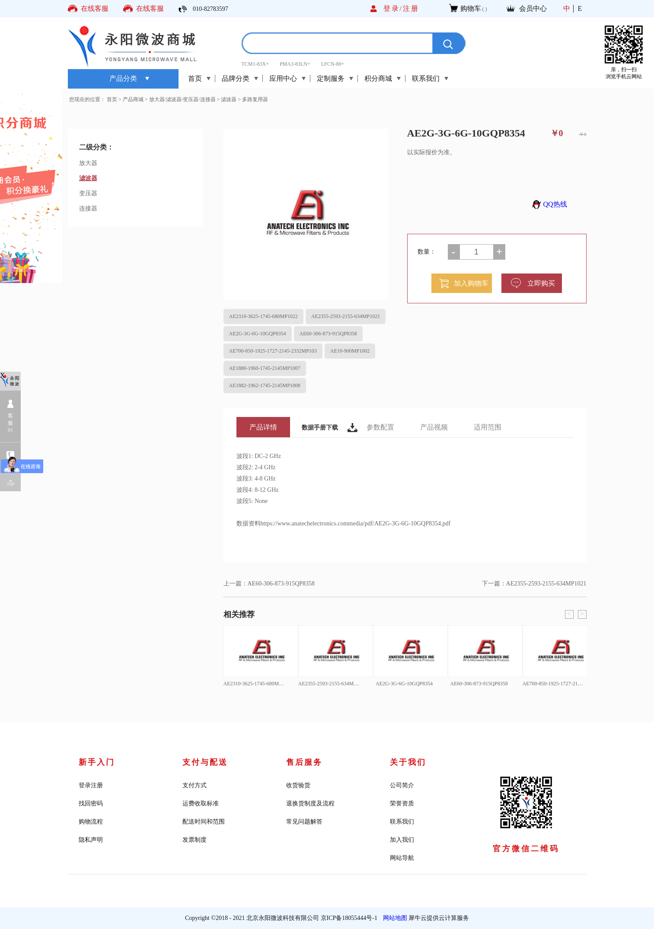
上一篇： (269, 583)
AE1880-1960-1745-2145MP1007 (264, 368)
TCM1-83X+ (255, 64)
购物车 (470, 8)
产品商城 (133, 99)
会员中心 (533, 8)
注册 (411, 8)
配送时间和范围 (203, 821)
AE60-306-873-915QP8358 (328, 334)
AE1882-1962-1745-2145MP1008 (264, 385)
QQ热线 (548, 204)
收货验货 (298, 785)
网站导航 (402, 858)
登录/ (393, 8)
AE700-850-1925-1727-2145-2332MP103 (273, 351)
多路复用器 (255, 99)
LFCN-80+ (332, 64)
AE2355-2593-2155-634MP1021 (345, 316)
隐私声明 (91, 840)
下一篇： (534, 583)
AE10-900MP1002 (350, 351)
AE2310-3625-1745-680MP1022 (263, 316)
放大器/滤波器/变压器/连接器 (182, 99)
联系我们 (402, 821)
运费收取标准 (200, 803)
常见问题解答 (304, 821)
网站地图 (393, 918)
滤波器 (228, 99)
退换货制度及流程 (310, 803)
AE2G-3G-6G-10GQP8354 (257, 334)
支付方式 (194, 785)
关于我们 (408, 762)
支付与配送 (205, 762)
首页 (195, 78)
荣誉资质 (402, 803)
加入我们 (402, 840)
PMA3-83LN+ (295, 64)
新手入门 (97, 762)
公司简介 (402, 785)
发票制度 (194, 840)
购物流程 (91, 821)
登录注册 (91, 785)
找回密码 (91, 803)
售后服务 (304, 762)
